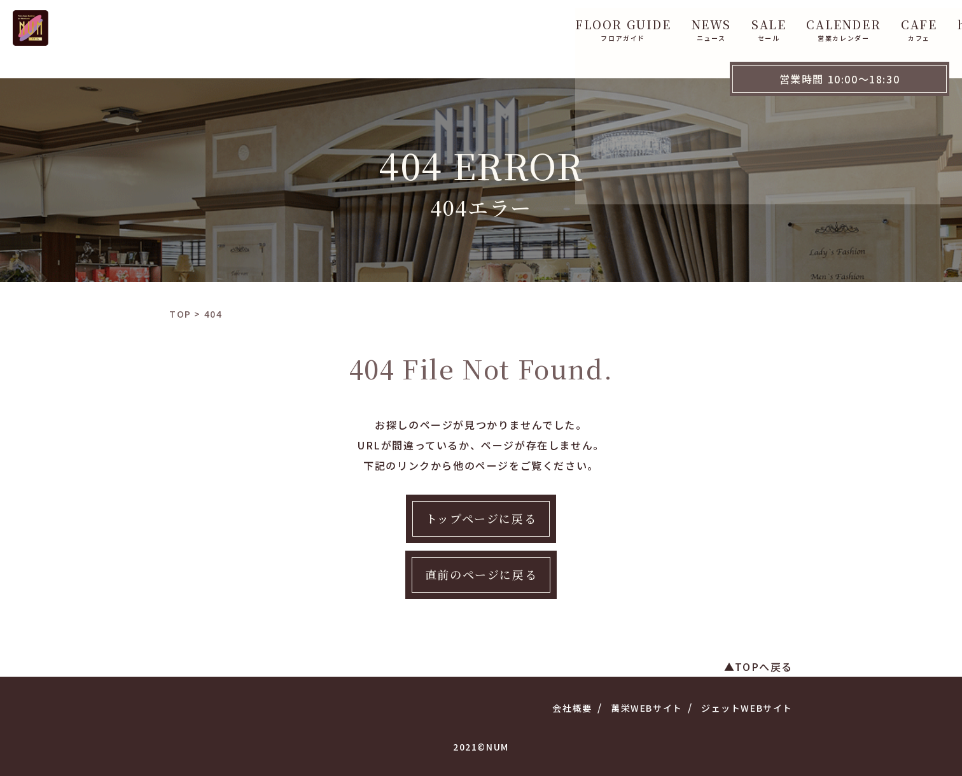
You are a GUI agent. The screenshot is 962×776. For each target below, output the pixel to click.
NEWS (500, 24)
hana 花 (770, 24)
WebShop (918, 24)
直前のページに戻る (481, 574)
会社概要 (572, 708)
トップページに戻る (481, 518)
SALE (557, 24)
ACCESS (841, 24)
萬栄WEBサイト (647, 708)
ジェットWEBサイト (747, 708)
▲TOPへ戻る (758, 666)
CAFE (707, 24)
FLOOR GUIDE (412, 24)
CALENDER (632, 24)
